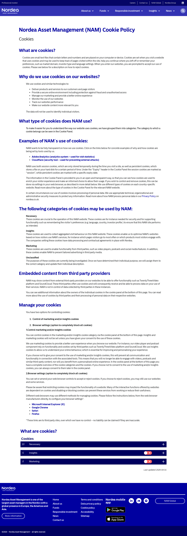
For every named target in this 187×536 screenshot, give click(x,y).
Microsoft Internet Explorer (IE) (48, 404)
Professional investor (10, 3)
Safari (35, 410)
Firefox (35, 414)
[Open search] (183, 10)
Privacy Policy (149, 196)
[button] (13, 516)
